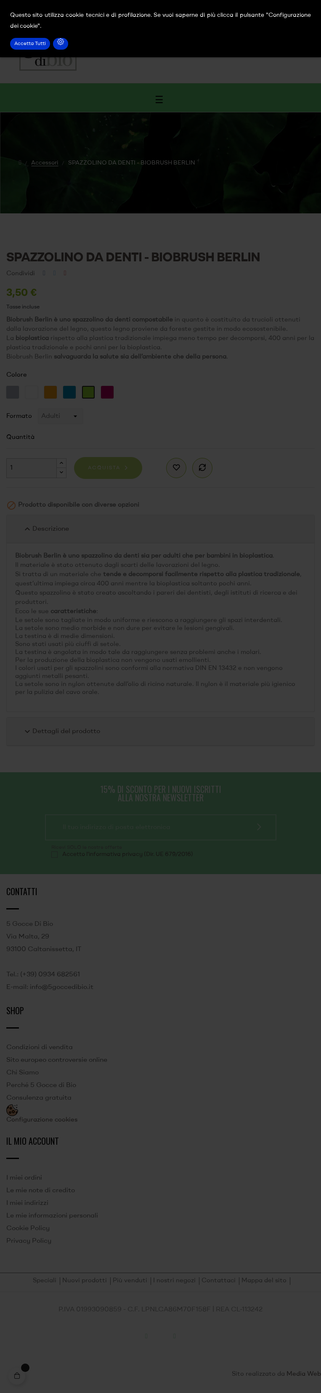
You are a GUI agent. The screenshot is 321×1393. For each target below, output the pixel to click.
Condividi (44, 273)
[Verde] (89, 392)
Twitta (54, 273)
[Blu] (70, 392)
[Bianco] (32, 392)
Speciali (44, 1281)
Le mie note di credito (40, 1190)
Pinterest (65, 273)
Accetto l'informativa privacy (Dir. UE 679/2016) (127, 854)
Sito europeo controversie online (56, 1060)
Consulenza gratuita (39, 1098)
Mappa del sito (264, 1281)
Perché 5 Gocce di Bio (41, 1085)
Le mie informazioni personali (52, 1215)
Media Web (304, 1374)
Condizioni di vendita (39, 1047)
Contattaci (219, 1281)
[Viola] (108, 392)
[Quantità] (31, 468)
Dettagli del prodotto (61, 731)
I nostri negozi (174, 1281)
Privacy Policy (28, 1241)
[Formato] (60, 416)
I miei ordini (24, 1178)
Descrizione (45, 529)
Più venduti (130, 1281)
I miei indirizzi (27, 1203)
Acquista (104, 468)
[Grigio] (13, 392)
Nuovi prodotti (84, 1281)
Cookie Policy (28, 1228)
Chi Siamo (22, 1072)
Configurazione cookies (41, 1120)
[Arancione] (51, 392)
